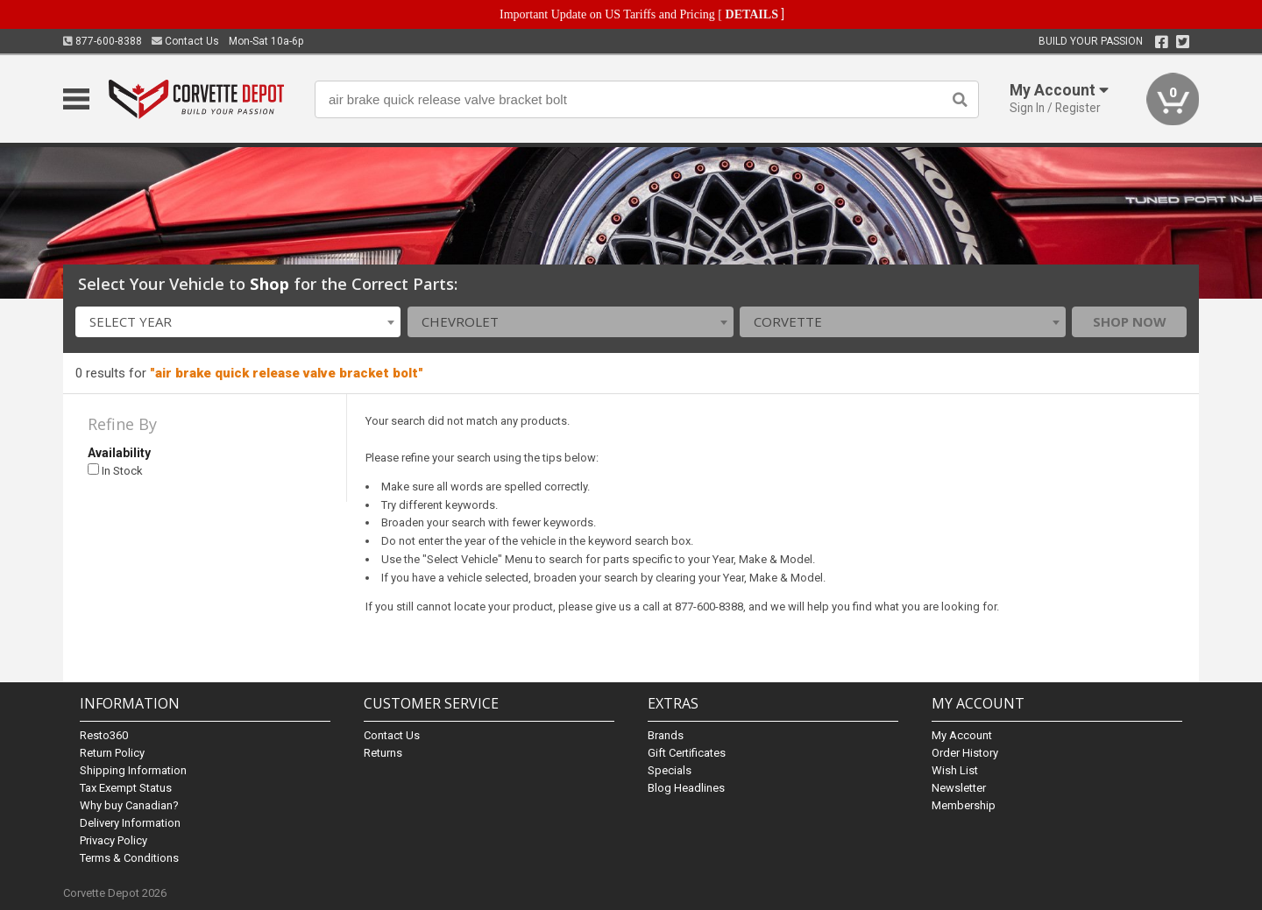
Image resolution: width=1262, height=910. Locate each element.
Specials (669, 770)
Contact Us (185, 41)
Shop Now (1129, 321)
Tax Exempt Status (126, 787)
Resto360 (104, 735)
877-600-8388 (102, 41)
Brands (666, 735)
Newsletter (959, 787)
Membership (964, 805)
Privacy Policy (113, 840)
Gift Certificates (687, 752)
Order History (965, 752)
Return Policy (112, 752)
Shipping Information (133, 770)
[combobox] (238, 322)
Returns (383, 752)
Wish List (955, 770)
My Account (962, 735)
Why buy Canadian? (129, 805)
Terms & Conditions (129, 857)
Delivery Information (130, 822)
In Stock (115, 470)
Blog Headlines (686, 787)
